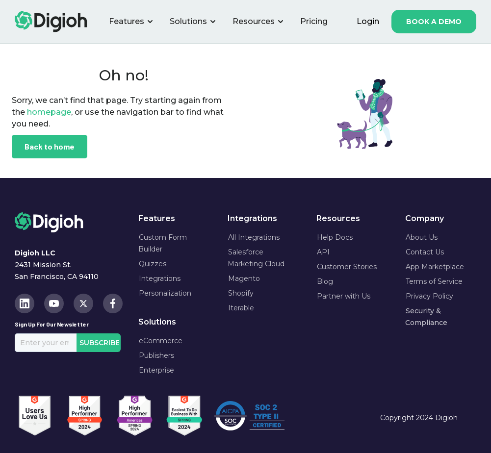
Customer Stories (347, 266)
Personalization (165, 293)
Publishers (156, 355)
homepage (48, 112)
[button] (131, 21)
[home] (51, 21)
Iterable (241, 307)
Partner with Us (343, 296)
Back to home (50, 146)
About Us (422, 237)
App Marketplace (435, 266)
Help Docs (335, 237)
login (368, 21)
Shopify (241, 293)
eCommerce (160, 340)
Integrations (160, 278)
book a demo (434, 21)
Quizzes (152, 263)
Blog (325, 281)
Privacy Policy (429, 296)
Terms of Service (434, 281)
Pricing (314, 21)
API (323, 252)
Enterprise (156, 370)
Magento (244, 278)
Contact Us (425, 252)
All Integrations (254, 237)
